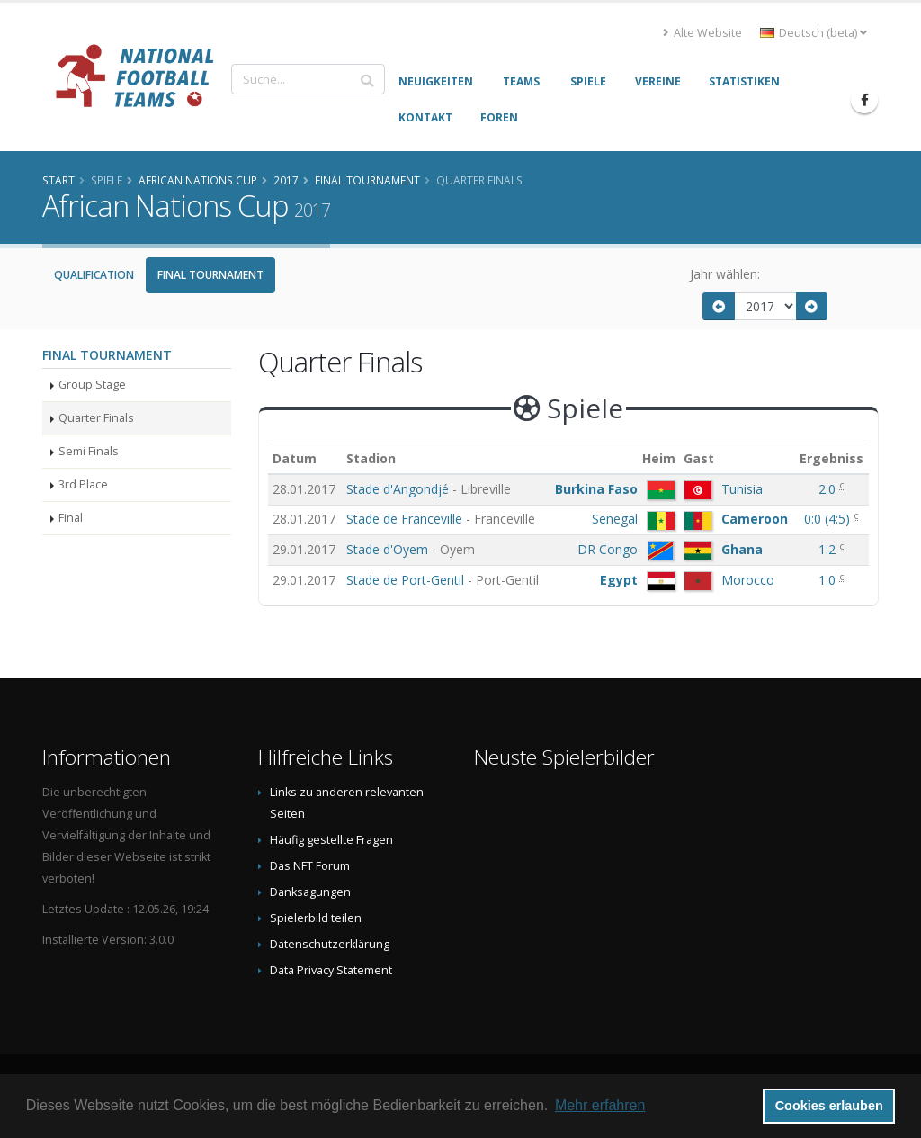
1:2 (828, 549)
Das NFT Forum (310, 866)
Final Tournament (210, 274)
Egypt (619, 579)
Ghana (742, 549)
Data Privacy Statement (331, 970)
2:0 (828, 488)
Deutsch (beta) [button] (813, 32)
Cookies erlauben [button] (829, 1105)
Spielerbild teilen (316, 918)
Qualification (94, 274)
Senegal (615, 518)
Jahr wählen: (725, 273)
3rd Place (83, 484)
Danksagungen (310, 892)
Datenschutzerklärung (329, 944)
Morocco (747, 579)
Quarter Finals (96, 418)
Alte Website (702, 32)
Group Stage (92, 384)
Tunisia (742, 488)
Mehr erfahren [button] (600, 1105)
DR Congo (607, 549)
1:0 (828, 579)
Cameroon (754, 518)
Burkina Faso (596, 488)
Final (70, 517)
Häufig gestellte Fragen (331, 839)
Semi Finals (88, 451)
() (829, 518)
